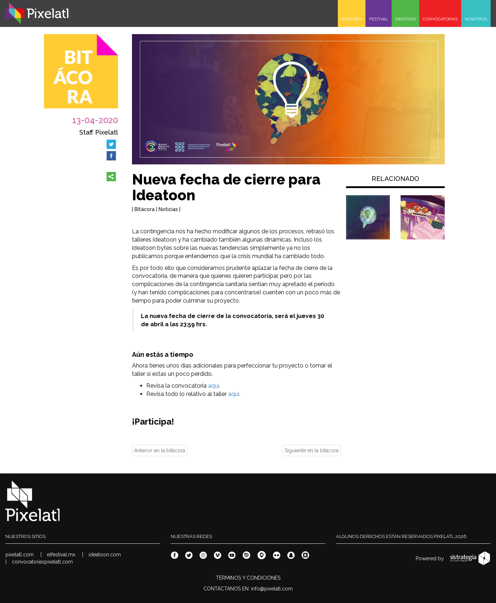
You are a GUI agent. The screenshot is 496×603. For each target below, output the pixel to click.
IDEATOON (405, 19)
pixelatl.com (19, 554)
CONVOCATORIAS (440, 19)
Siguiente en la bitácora (312, 450)
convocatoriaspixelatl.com (42, 562)
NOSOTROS (476, 19)
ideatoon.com (105, 554)
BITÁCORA (351, 19)
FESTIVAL (378, 19)
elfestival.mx (61, 554)
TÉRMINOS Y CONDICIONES (248, 578)
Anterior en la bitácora (159, 450)
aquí (213, 385)
